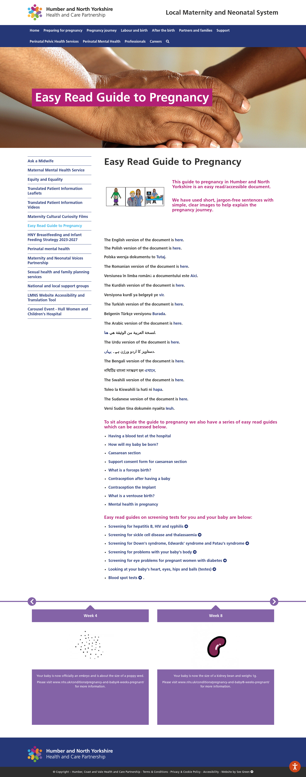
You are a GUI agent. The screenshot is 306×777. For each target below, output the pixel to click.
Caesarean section (125, 452)
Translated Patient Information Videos (55, 205)
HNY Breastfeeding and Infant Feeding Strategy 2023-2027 (55, 237)
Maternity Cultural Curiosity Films (58, 216)
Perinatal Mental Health (101, 41)
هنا (106, 332)
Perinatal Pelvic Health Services (54, 41)
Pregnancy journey (102, 30)
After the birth (163, 30)
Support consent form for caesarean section (148, 461)
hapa (157, 389)
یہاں (107, 351)
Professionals (135, 41)
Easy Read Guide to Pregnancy (55, 225)
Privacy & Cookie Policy (185, 771)
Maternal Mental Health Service (56, 170)
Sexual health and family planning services (58, 274)
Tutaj (160, 256)
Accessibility (211, 771)
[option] (90, 667)
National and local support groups (58, 285)
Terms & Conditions (155, 771)
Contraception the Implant (132, 487)
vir (161, 294)
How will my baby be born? (133, 444)
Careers (156, 41)
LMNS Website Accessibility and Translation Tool (56, 297)
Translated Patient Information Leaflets (55, 191)
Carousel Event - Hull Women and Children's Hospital (58, 311)
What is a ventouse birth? (131, 495)
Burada (158, 313)
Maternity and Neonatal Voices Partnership (55, 260)
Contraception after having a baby (139, 478)
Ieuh (170, 408)
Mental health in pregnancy (133, 504)
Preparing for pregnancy (63, 30)
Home (34, 30)
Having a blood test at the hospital (140, 435)
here (179, 239)
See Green (245, 771)
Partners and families (195, 30)
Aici (193, 275)
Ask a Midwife (41, 160)
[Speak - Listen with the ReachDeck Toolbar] (295, 766)
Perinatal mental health (49, 248)
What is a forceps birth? (129, 470)
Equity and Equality (45, 179)
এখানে (149, 370)
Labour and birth (134, 30)
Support (223, 30)
